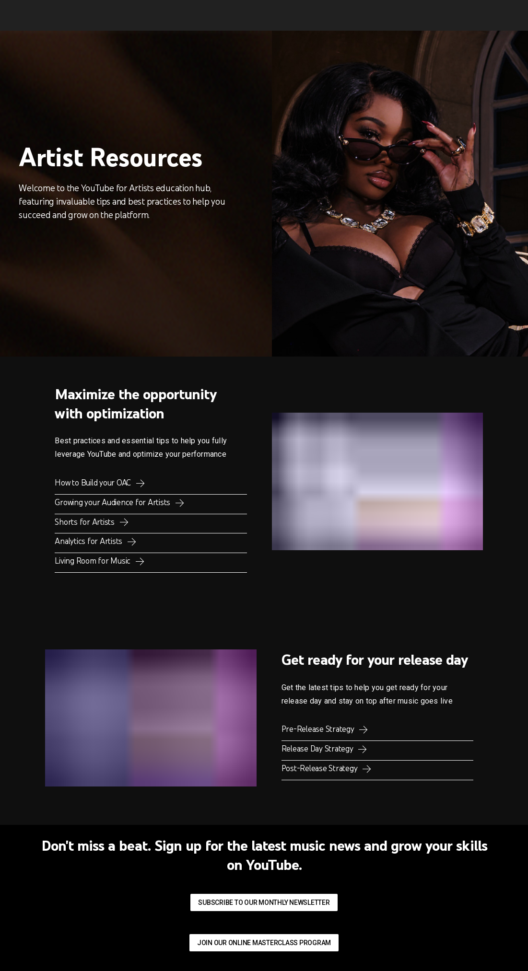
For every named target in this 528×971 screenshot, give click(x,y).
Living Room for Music (93, 560)
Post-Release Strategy (321, 768)
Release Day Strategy (318, 748)
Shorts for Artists (85, 522)
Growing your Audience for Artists (113, 502)
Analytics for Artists (89, 541)
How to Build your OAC (94, 482)
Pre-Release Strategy (319, 729)
